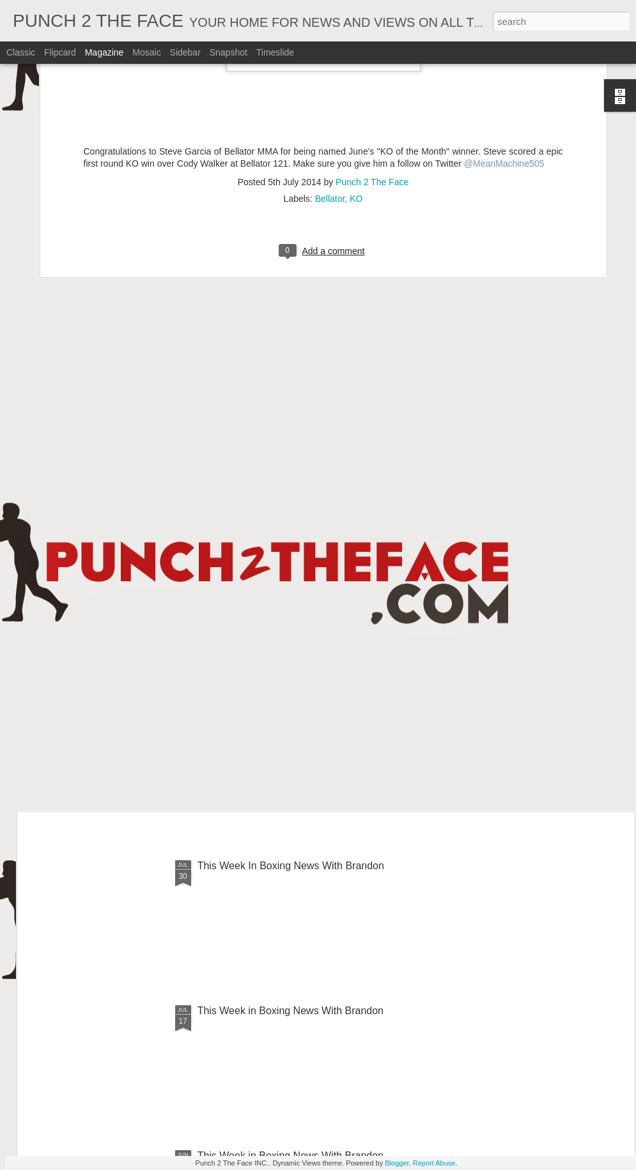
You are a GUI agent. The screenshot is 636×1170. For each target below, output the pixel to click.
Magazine (104, 52)
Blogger (396, 1163)
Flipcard (60, 52)
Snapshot (228, 52)
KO (356, 75)
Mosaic (146, 52)
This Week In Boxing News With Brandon (291, 720)
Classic (20, 52)
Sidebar (185, 52)
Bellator (330, 75)
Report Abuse (434, 1163)
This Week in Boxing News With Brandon (291, 1010)
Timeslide (275, 52)
